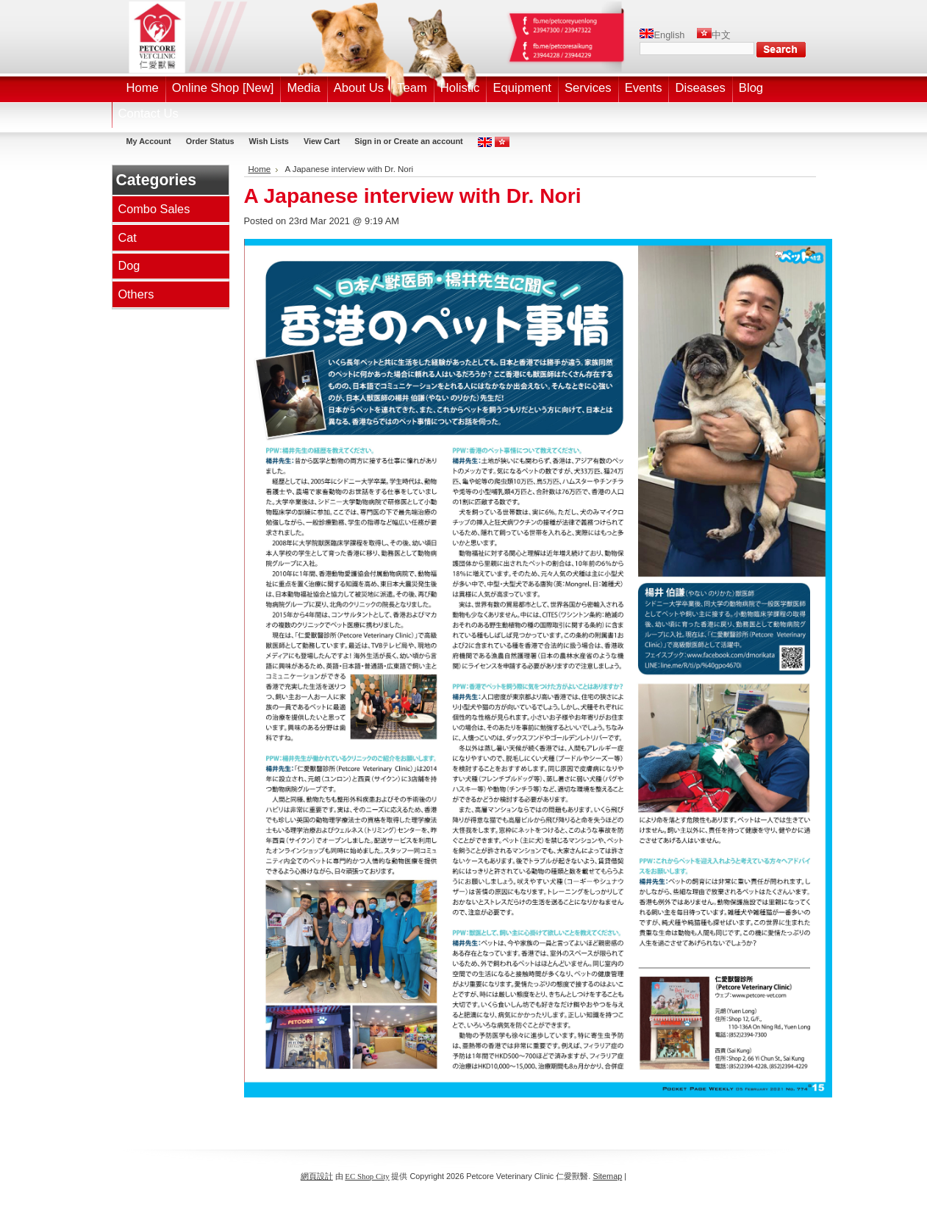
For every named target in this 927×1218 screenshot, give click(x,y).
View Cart (322, 141)
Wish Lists (269, 141)
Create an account (427, 141)
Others (136, 294)
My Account (148, 141)
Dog (129, 265)
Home (259, 169)
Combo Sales (154, 208)
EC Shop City (367, 1176)
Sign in (367, 141)
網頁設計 (317, 1176)
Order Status (210, 141)
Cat (127, 237)
